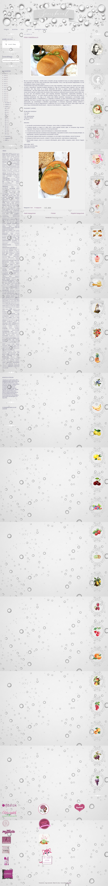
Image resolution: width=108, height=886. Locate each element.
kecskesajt (4, 236)
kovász (3, 252)
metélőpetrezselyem (15, 274)
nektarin (10, 282)
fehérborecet (5, 199)
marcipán (4, 269)
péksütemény (10, 293)
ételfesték (12, 194)
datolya (12, 180)
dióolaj (8, 181)
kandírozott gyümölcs (7, 230)
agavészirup (14, 153)
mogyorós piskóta (12, 277)
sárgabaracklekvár (6, 312)
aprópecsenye (16, 157)
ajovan (18, 153)
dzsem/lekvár (10, 185)
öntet (13, 286)
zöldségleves (10, 366)
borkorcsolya (13, 167)
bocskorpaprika (12, 166)
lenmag (17, 259)
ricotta (11, 306)
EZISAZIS (29, 29)
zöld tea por (16, 363)
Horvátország (16, 217)
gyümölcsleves (16, 215)
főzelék (14, 205)
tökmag (17, 344)
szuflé (3, 334)
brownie (3, 168)
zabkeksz (17, 361)
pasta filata (7, 291)
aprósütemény (5, 159)
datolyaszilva (16, 180)
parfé (3, 291)
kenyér (4, 237)
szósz (13, 333)
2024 (5, 77)
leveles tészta (9, 260)
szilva (12, 331)
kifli (18, 237)
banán (18, 162)
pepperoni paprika (5, 294)
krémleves (12, 253)
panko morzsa (9, 288)
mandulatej (12, 267)
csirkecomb (5, 177)
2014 (5, 97)
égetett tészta (15, 186)
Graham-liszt (16, 210)
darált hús (8, 180)
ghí (12, 209)
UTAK (22, 29)
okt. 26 (6, 112)
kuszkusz (4, 259)
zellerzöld (11, 363)
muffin (3, 279)
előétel (17, 188)
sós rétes (15, 318)
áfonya (3, 153)
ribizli (3, 306)
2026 (5, 73)
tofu (10, 342)
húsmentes (13, 219)
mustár (8, 279)
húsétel (4, 219)
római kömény (8, 307)
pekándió (4, 293)
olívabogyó (17, 284)
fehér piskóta (5, 198)
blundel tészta (5, 166)
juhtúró (3, 224)
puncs (9, 300)
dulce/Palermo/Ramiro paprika (10, 183)
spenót (14, 320)
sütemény (5, 323)
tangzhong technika (10, 334)
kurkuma (17, 257)
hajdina (8, 217)
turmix (17, 347)
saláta (9, 310)
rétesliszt (17, 304)
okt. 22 (6, 114)
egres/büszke (5, 188)
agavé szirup (9, 153)
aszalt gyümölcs (14, 159)
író (5, 220)
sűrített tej (16, 321)
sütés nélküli (12, 323)
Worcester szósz (11, 361)
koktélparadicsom (15, 242)
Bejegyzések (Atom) (57, 217)
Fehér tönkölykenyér (31, 37)
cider (18, 171)
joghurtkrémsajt (15, 223)
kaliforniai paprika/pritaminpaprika (10, 228)
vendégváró (5, 357)
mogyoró (17, 276)
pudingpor (16, 299)
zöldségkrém (4, 366)
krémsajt (17, 253)
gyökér (11, 213)
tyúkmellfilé (7, 348)
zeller (6, 363)
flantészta (17, 203)
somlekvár (14, 317)
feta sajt (9, 204)
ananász (4, 157)
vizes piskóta (11, 358)
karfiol (9, 234)
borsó (18, 167)
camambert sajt (16, 170)
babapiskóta (13, 160)
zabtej (3, 363)
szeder (10, 327)
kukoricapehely (11, 257)
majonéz (4, 264)
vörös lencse (5, 359)
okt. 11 (6, 124)
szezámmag (5, 331)
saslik (18, 313)
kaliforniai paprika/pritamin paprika (10, 226)
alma (18, 155)
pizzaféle (8, 297)
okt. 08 (6, 128)
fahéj (3, 195)
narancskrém (17, 280)
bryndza (7, 168)
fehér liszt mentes (13, 197)
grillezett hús (9, 212)
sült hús (17, 320)
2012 (5, 101)
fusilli (3, 206)
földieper (4, 205)
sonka (18, 317)
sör (7, 320)
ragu (15, 300)
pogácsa (12, 297)
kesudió (9, 237)
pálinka (3, 288)
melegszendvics (12, 273)
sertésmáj (12, 316)
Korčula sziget (5, 250)
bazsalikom (4, 164)
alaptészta (8, 155)
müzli (18, 279)
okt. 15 (6, 120)
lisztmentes (4, 263)
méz (10, 276)
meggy (10, 272)
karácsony (5, 233)
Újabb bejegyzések (30, 213)
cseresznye (9, 176)
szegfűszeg (4, 328)
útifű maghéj (16, 351)
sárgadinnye (5, 313)
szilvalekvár (17, 331)
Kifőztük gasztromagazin (10, 239)
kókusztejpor (4, 246)
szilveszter (4, 333)
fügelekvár (10, 206)
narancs (12, 280)
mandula (4, 266)
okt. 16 (6, 118)
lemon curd (9, 259)
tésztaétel (13, 341)
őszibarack (16, 286)
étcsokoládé (5, 194)
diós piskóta (15, 181)
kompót (14, 249)
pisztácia (13, 296)
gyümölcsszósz (16, 216)
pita (16, 296)
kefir (8, 236)
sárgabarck (17, 311)
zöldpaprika (10, 365)
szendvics (17, 328)
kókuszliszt (17, 243)
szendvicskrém (5, 330)
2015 (5, 95)
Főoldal (53, 213)
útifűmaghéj (4, 352)
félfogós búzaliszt (15, 201)
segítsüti (12, 314)
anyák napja (9, 157)
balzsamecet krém (12, 162)
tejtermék (12, 337)
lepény (3, 260)
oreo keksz (9, 286)
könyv (14, 252)
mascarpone (16, 270)
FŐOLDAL (6, 29)
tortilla (13, 344)
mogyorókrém (5, 277)
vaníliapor (17, 354)
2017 (5, 91)
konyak (18, 249)
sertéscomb (16, 314)
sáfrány (7, 309)
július (6, 140)
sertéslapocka (5, 316)
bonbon (8, 167)
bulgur (11, 168)
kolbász (11, 249)
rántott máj (13, 303)
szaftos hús (5, 324)
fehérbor (17, 198)
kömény (11, 252)
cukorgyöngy (9, 174)
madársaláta (11, 263)
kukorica (17, 254)
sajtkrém (15, 309)
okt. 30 (6, 108)
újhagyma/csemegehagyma (8, 349)
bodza (18, 166)
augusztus (7, 138)
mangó (17, 267)
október (7, 106)
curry (18, 174)
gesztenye (8, 209)
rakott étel (8, 301)
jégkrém (17, 222)
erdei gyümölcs (12, 191)
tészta (9, 341)
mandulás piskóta (5, 267)
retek (11, 304)
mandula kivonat (10, 266)
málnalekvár (16, 264)
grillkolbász (14, 212)
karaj (12, 233)
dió (3, 181)
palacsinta (15, 287)
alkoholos (13, 155)
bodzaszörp (4, 167)
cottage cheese (16, 173)
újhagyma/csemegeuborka (7, 351)
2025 (5, 75)
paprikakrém (17, 288)
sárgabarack (16, 310)
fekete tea (10, 201)
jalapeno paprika (12, 220)
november (7, 104)
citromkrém (9, 173)
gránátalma (4, 212)
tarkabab (17, 334)
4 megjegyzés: (38, 207)
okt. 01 (6, 133)
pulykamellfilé (5, 300)
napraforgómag (6, 280)
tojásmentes (13, 342)
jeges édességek (10, 222)
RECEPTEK (15, 29)
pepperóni (17, 293)
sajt (10, 309)
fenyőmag (4, 203)
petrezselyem (16, 294)
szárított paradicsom (13, 325)
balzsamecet (5, 162)
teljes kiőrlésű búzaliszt (11, 338)
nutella (13, 282)
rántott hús (7, 303)
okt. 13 (6, 122)
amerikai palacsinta (15, 156)
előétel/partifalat (5, 189)
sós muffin (12, 318)
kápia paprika (16, 230)
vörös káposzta (16, 358)
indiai (3, 220)
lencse (14, 259)
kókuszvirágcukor (5, 249)
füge (6, 206)
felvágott (17, 202)
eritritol (17, 192)
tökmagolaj (4, 345)
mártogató (4, 270)
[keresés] (12, 44)
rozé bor (14, 307)
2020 (5, 85)
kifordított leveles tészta (8, 239)
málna (11, 264)
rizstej (3, 307)
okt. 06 (6, 130)
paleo (18, 287)
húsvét (17, 219)
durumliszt (4, 185)
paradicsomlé (12, 290)
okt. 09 (6, 126)
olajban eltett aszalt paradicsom (12, 283)
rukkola (17, 307)
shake (3, 317)
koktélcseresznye (5, 242)
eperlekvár (4, 191)
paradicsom (5, 290)
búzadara (4, 170)
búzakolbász (9, 170)
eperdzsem (17, 189)
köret (17, 252)
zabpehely (9, 362)
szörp (18, 333)
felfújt (3, 202)
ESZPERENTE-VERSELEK (41, 29)
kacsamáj (8, 224)
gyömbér (16, 213)
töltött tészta (16, 345)
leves (13, 260)
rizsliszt (17, 306)
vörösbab (12, 359)
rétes (14, 304)
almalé (8, 156)
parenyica (17, 290)
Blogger (69, 883)
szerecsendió (15, 330)
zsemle (6, 368)
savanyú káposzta (6, 314)
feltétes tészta (10, 202)
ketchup (14, 237)
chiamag (12, 171)
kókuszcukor (5, 243)
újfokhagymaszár (16, 348)
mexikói (4, 276)
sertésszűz (17, 316)
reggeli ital (7, 304)
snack (6, 317)
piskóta (8, 296)
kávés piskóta (16, 234)
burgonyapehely (16, 168)
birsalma (17, 164)
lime (18, 260)
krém (7, 253)
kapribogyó (13, 231)
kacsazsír (13, 224)
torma (18, 342)
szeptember (8, 136)
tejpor (14, 335)
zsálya (3, 367)
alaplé (4, 155)
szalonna (14, 324)
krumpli (4, 254)
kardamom (4, 234)
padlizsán (10, 287)
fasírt (14, 195)
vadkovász (10, 352)
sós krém (7, 318)
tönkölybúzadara (5, 347)
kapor (3, 231)
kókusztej (17, 244)
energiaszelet (12, 189)
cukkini (4, 174)
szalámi (9, 324)
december (7, 102)
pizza (3, 297)
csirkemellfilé (6, 178)
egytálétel (12, 188)
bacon (17, 160)
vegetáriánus (9, 355)
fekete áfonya (12, 199)
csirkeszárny (13, 178)
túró (3, 348)
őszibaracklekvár (5, 287)
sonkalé (3, 318)
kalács (10, 226)
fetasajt (13, 203)
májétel (17, 263)
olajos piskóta (10, 284)
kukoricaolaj (4, 257)
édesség (5, 187)
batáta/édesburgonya (14, 163)
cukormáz (14, 174)
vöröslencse (4, 361)
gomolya (10, 210)
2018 (5, 89)
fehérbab (12, 198)
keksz (11, 236)
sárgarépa (12, 313)
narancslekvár (4, 282)
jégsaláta (4, 223)
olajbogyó (4, 284)
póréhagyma (10, 299)
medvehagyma (5, 272)
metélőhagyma (5, 274)
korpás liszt (16, 250)
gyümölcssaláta (5, 216)
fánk (7, 195)
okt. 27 (6, 110)
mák (8, 264)
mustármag (13, 279)
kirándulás (14, 240)
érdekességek (12, 192)
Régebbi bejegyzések (77, 213)
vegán (3, 355)
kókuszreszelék (6, 244)
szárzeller (4, 327)
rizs (14, 306)
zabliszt (3, 362)
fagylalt (17, 194)
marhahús (11, 269)
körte (3, 253)
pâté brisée (12, 291)
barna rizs (5, 163)
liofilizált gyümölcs (14, 262)
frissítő (17, 205)
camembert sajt (5, 171)
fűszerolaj (10, 208)
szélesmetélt (11, 328)
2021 (5, 83)
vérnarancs (13, 357)
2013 (5, 99)
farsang (10, 195)
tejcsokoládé (5, 335)
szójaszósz (9, 333)
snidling (10, 317)
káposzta (8, 231)
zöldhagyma (4, 365)
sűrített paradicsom (7, 321)
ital (7, 220)
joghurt (9, 223)
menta (18, 273)
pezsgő (3, 296)
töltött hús (10, 345)
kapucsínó (17, 231)
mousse (17, 277)
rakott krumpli (14, 301)
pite (18, 296)
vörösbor (17, 359)
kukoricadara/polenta (6, 256)
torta (3, 344)
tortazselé (8, 344)
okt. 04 (6, 132)
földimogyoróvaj (10, 205)
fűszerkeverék (5, 208)
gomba (6, 210)
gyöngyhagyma (5, 215)
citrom (4, 173)
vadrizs (14, 352)
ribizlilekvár (7, 305)
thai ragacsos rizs (5, 342)
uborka (11, 348)
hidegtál (12, 217)
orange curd (4, 286)
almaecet (4, 156)
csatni (3, 176)
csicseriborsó (16, 176)
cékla (9, 171)
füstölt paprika (16, 206)
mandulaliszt (16, 266)
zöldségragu (16, 366)
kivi (18, 240)
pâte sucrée (17, 291)
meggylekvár (5, 273)
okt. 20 (6, 116)
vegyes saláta (16, 355)
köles (7, 252)
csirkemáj (17, 177)
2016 (5, 93)
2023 (5, 79)
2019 (5, 87)
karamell (17, 233)
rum (3, 309)
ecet (14, 185)
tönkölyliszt (13, 347)
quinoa (12, 300)
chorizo (15, 171)
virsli (7, 358)
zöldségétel (16, 365)
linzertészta (5, 262)
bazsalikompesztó (11, 164)
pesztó (11, 294)
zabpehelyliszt (16, 362)
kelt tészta (16, 236)
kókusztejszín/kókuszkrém (9, 247)
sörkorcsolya (10, 320)
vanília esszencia (10, 354)
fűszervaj (14, 208)
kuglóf (10, 254)
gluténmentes (16, 209)
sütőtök (17, 323)
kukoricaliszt (16, 256)
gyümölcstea (4, 217)
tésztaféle (17, 341)
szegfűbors (16, 327)
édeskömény (17, 185)
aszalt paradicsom (6, 160)
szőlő (16, 333)
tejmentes (10, 335)
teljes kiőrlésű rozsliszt (10, 339)
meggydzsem (16, 272)
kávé (12, 234)
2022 (5, 81)
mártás (17, 269)
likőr (16, 260)
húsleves (8, 219)
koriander (11, 250)
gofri (3, 210)
